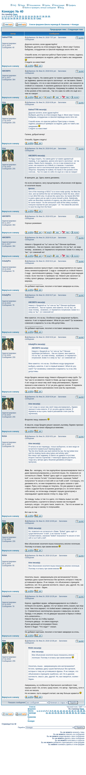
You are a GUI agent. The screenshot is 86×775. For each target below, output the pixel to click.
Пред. (15, 14)
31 (31, 18)
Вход (61, 8)
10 (20, 16)
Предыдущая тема (58, 29)
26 (17, 18)
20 (49, 16)
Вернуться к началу (10, 66)
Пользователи (33, 5)
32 (34, 18)
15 (34, 16)
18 (43, 16)
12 (26, 16)
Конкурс (75, 25)
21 (3, 18)
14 (31, 16)
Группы (46, 5)
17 (40, 16)
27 (20, 18)
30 (29, 18)
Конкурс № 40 (12, 11)
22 (5, 18)
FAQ (13, 5)
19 (46, 16)
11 (23, 16)
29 (26, 18)
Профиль (71, 5)
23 (8, 18)
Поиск (21, 5)
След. (38, 18)
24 (11, 18)
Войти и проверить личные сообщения (39, 8)
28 (23, 18)
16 (37, 16)
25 (14, 18)
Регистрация (58, 5)
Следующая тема (75, 29)
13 (29, 16)
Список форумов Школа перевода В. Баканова (49, 25)
